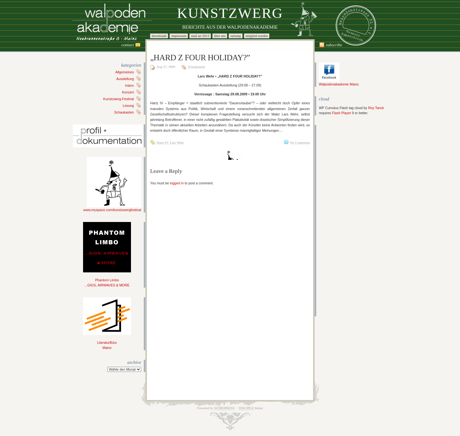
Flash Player (341, 113)
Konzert (128, 92)
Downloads (159, 36)
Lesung (128, 105)
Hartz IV (162, 142)
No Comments (300, 142)
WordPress (224, 408)
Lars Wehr (177, 142)
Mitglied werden (257, 36)
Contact (127, 44)
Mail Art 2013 (200, 36)
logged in (177, 183)
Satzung (235, 36)
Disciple (246, 408)
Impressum (178, 36)
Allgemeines (124, 72)
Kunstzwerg (230, 13)
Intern (129, 85)
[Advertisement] (338, 220)
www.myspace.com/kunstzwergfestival (112, 208)
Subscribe (334, 44)
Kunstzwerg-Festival (118, 99)
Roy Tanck (376, 108)
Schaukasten (124, 112)
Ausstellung (125, 79)
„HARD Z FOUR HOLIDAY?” (200, 57)
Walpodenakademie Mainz (339, 82)
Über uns (220, 36)
